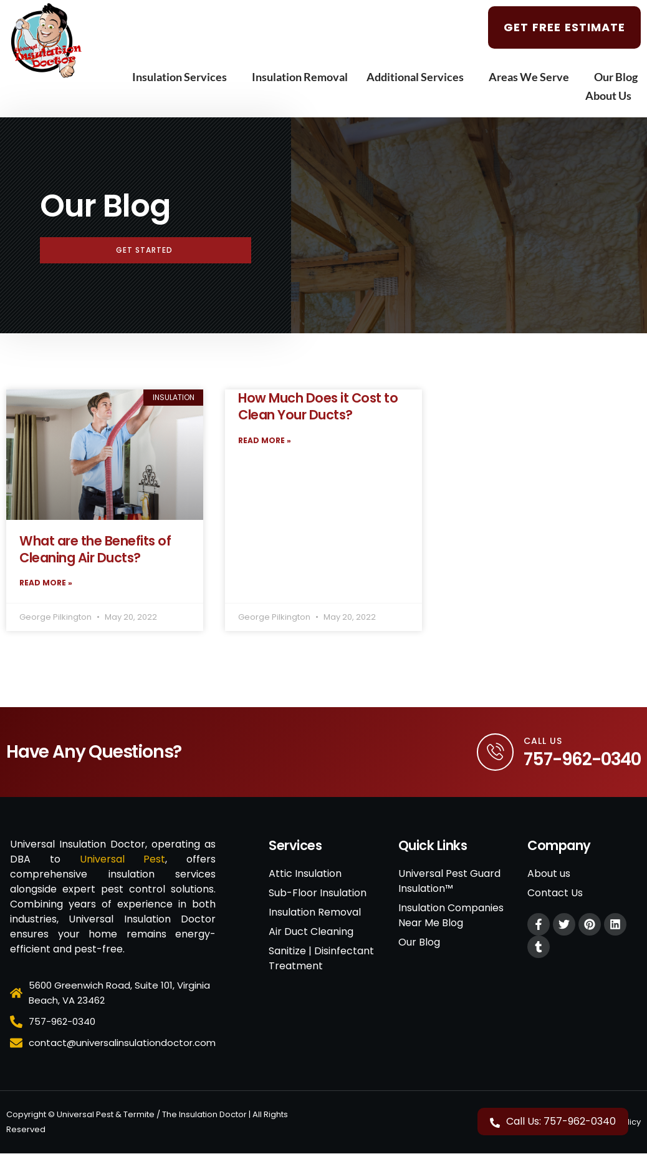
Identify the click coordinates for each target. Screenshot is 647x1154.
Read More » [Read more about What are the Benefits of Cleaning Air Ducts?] (45, 582)
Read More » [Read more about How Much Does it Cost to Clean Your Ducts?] (264, 440)
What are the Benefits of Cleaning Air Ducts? (95, 549)
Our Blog (616, 77)
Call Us (543, 741)
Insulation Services (182, 77)
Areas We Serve (532, 77)
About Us (611, 95)
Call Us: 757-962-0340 (561, 1121)
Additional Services (418, 77)
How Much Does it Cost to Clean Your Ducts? (318, 406)
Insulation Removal (300, 77)
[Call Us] (495, 752)
